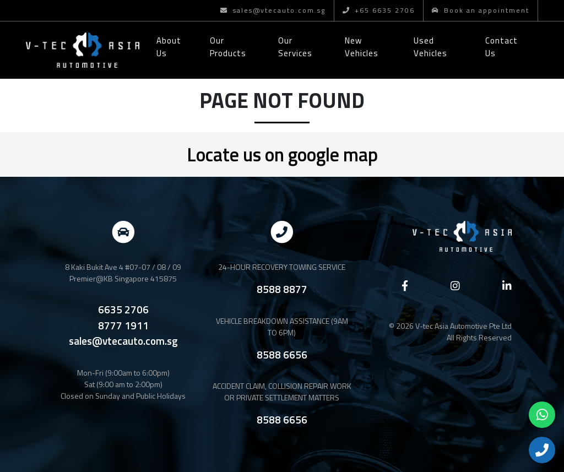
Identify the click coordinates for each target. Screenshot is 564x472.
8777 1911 (123, 325)
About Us (168, 46)
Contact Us (501, 46)
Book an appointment (480, 10)
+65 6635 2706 (379, 10)
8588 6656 (282, 354)
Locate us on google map (282, 154)
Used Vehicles (430, 46)
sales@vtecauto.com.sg (272, 10)
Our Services (295, 46)
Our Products (228, 46)
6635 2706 (123, 309)
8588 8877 (282, 289)
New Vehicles (361, 46)
